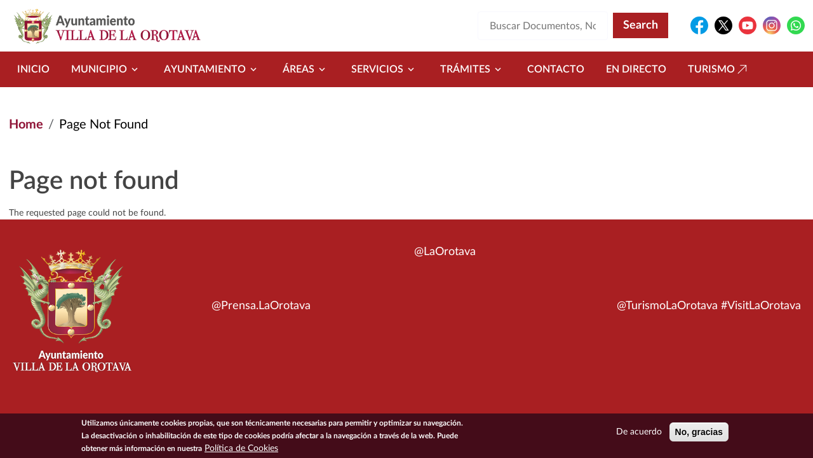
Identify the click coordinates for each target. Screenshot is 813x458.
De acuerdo (639, 433)
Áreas (306, 69)
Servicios (385, 69)
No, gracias (699, 433)
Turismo (719, 69)
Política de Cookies (241, 449)
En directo (636, 69)
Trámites (473, 69)
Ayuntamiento (212, 69)
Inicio (33, 69)
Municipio (106, 69)
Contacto (555, 69)
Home (26, 124)
